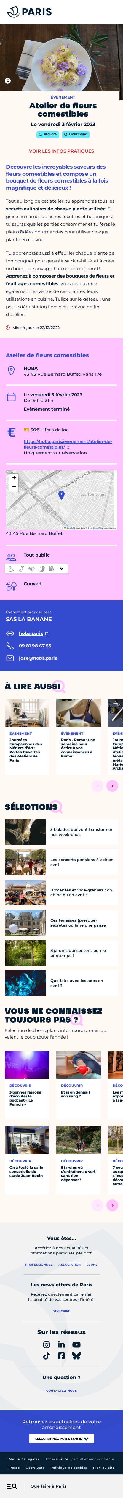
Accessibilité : (79, 1459)
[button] (61, 495)
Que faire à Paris (48, 1486)
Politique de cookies (69, 1468)
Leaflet (69, 528)
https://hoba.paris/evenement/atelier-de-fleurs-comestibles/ (68, 444)
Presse (14, 1468)
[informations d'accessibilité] (36, 569)
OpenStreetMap (95, 528)
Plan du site (104, 1468)
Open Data (35, 1468)
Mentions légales (24, 1459)
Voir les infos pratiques (61, 151)
